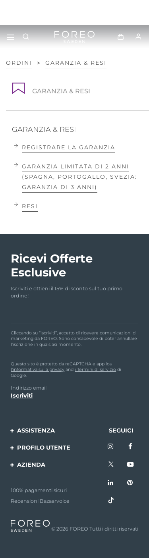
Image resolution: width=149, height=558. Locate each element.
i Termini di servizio (95, 369)
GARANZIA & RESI (75, 62)
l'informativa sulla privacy (37, 369)
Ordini (19, 62)
